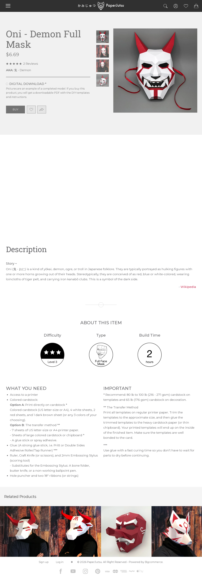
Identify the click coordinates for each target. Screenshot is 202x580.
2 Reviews (30, 63)
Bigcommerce (154, 562)
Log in (59, 562)
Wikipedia (188, 287)
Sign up (44, 562)
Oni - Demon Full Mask (102, 36)
